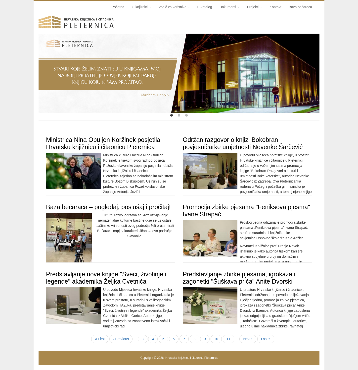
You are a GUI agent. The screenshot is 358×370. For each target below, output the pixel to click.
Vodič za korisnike (174, 7)
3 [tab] (186, 115)
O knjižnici (141, 7)
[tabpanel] (179, 73)
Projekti (254, 7)
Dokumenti (230, 7)
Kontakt (275, 7)
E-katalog (204, 7)
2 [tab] (179, 115)
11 (230, 338)
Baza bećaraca (300, 7)
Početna (118, 7)
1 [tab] (171, 115)
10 (218, 338)
